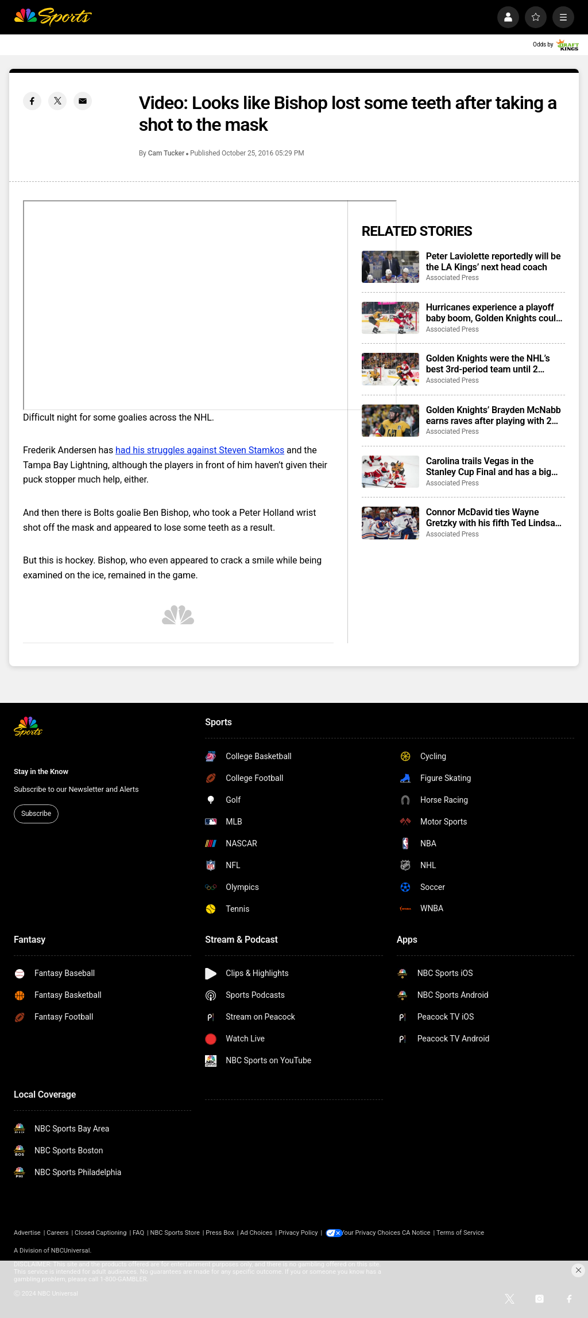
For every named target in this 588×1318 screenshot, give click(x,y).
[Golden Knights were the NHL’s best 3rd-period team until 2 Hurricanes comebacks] (390, 369)
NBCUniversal (70, 1250)
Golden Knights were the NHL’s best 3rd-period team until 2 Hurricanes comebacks (488, 364)
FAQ (138, 1233)
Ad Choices (256, 1233)
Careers (57, 1233)
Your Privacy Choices (374, 1233)
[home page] (53, 17)
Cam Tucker (166, 153)
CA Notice (419, 1233)
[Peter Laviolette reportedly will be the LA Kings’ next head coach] (390, 267)
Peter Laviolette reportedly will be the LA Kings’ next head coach (493, 262)
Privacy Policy (298, 1233)
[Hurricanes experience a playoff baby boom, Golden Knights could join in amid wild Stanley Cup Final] (390, 318)
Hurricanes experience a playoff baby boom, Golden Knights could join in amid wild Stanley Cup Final (494, 313)
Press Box (220, 1233)
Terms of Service (464, 1233)
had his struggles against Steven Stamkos (199, 450)
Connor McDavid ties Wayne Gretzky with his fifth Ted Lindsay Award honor (493, 517)
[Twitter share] (57, 101)
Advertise (27, 1233)
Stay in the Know (41, 771)
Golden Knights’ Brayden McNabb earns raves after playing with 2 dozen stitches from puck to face (493, 415)
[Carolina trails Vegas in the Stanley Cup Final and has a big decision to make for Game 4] (390, 472)
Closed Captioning (100, 1233)
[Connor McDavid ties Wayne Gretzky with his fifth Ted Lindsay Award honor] (390, 523)
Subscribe (36, 814)
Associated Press (452, 278)
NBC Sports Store (175, 1233)
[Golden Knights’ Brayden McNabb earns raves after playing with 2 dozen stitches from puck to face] (390, 421)
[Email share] (83, 101)
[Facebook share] (32, 101)
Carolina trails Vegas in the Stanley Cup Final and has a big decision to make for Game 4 (488, 466)
